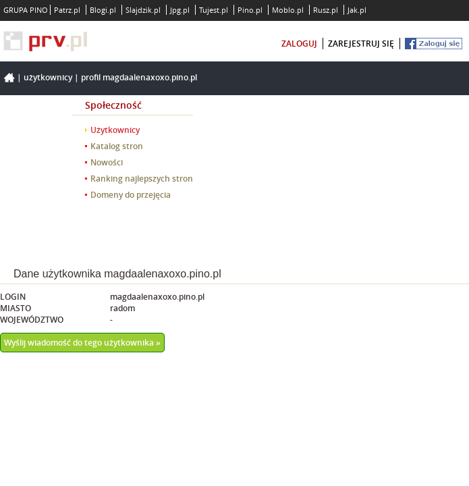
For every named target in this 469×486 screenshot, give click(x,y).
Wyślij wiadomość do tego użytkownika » (82, 342)
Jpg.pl (180, 10)
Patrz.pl (67, 10)
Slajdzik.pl (143, 10)
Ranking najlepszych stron (141, 178)
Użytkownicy (48, 77)
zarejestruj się (361, 43)
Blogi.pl (103, 10)
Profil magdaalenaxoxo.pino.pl (139, 77)
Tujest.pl (213, 10)
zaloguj (299, 43)
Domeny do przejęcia (130, 194)
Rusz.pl (325, 10)
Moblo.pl (288, 10)
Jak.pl (357, 10)
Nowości (106, 162)
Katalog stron (116, 146)
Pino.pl (250, 10)
